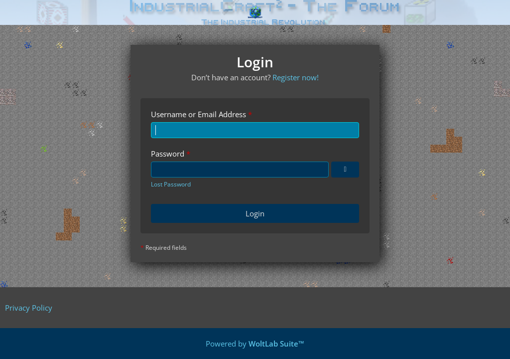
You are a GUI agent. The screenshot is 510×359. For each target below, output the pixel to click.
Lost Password (171, 184)
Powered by (255, 344)
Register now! (295, 77)
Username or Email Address (198, 114)
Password (167, 154)
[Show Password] (345, 170)
